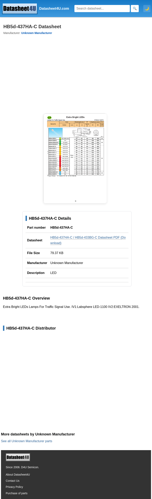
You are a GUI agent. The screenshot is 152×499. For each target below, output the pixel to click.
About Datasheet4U (18, 474)
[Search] (102, 8)
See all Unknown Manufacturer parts (26, 441)
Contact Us (12, 480)
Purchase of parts (17, 493)
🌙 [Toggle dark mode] (147, 9)
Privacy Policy (14, 486)
